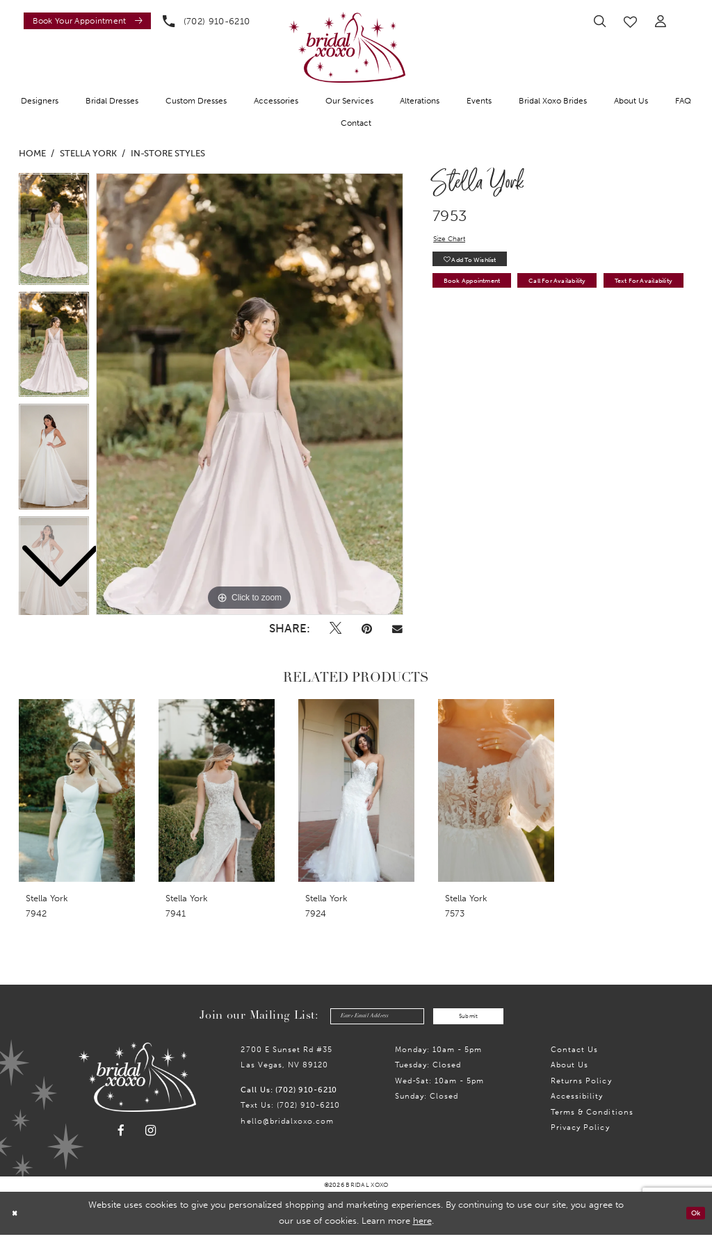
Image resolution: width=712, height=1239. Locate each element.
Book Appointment (483, 294)
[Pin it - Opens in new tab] (367, 628)
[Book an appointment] (87, 21)
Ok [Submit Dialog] (692, 1217)
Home (32, 153)
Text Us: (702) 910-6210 (290, 1109)
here (422, 1225)
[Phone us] (206, 21)
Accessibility (577, 1100)
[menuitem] (84, 21)
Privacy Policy (580, 1131)
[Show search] (600, 22)
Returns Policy (581, 1085)
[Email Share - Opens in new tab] (397, 628)
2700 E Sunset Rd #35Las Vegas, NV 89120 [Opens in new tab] (286, 1061)
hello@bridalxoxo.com (287, 1125)
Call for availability (595, 294)
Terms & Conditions (592, 1116)
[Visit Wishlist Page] (630, 21)
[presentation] (77, 790)
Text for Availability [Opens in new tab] (485, 321)
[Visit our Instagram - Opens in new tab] (151, 1135)
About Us (569, 1069)
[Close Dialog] (17, 1217)
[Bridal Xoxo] (347, 47)
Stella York (88, 153)
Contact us (574, 1053)
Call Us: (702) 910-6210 (289, 1094)
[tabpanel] (250, 394)
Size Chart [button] (454, 241)
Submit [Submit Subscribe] (482, 1017)
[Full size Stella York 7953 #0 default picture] (250, 394)
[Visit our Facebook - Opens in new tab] (121, 1135)
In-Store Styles (168, 153)
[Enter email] (364, 1018)
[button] (661, 22)
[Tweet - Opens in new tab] (336, 628)
